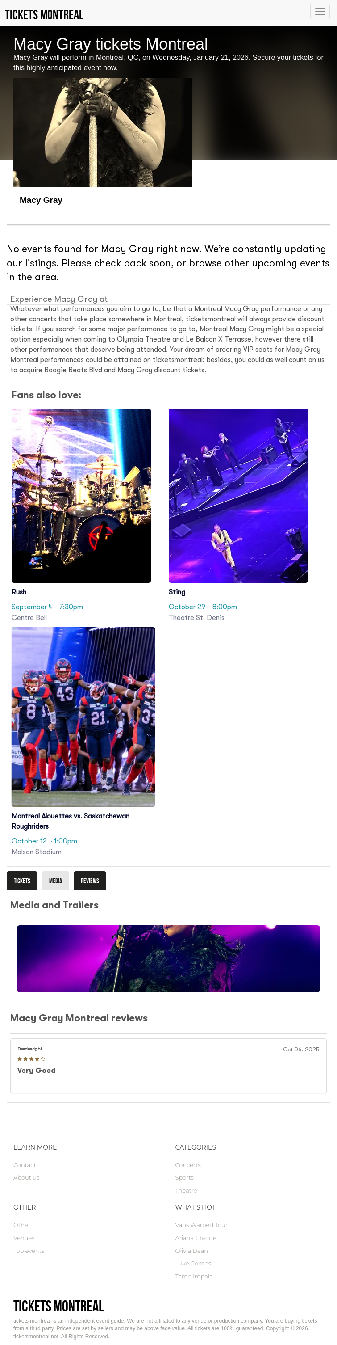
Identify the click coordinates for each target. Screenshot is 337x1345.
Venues (23, 1237)
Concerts (188, 1164)
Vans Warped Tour (201, 1224)
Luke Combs (193, 1263)
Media (55, 880)
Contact (24, 1164)
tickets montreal (58, 1306)
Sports (184, 1177)
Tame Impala (194, 1276)
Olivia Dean (191, 1250)
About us (26, 1177)
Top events (28, 1250)
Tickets (22, 880)
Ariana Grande (195, 1237)
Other (21, 1224)
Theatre (186, 1190)
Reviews (90, 880)
